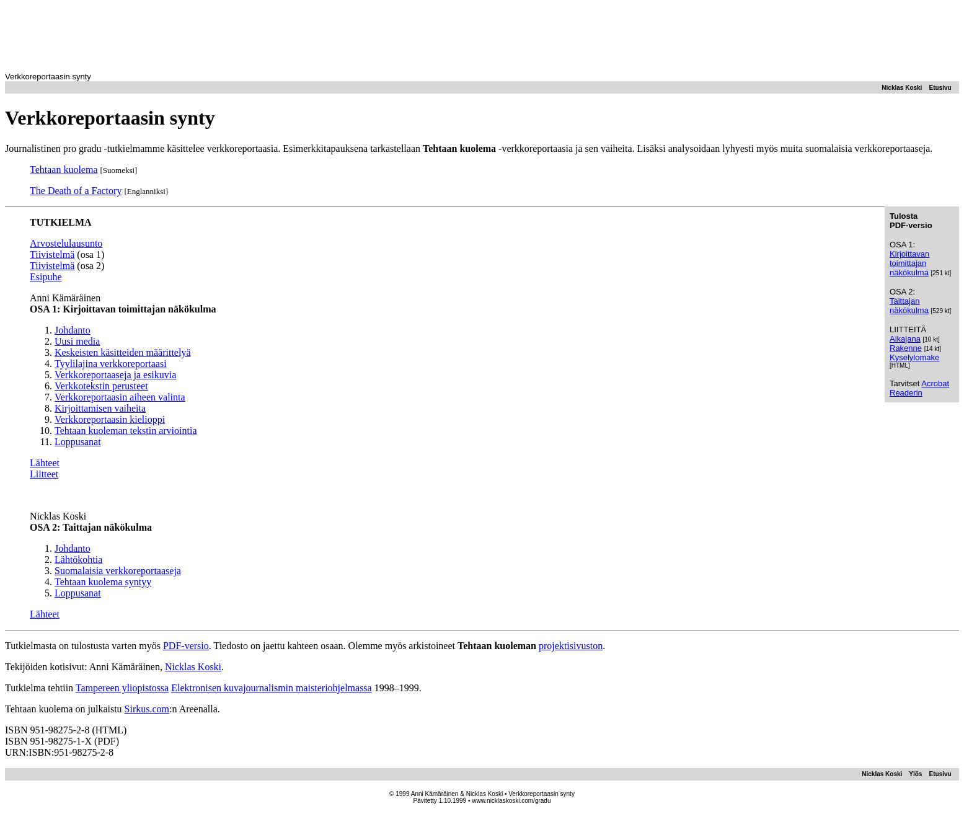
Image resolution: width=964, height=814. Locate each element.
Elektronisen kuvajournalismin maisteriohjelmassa (271, 688)
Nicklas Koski (902, 87)
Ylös (915, 774)
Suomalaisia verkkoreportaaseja (118, 570)
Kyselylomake (914, 357)
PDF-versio (186, 645)
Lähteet (45, 463)
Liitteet (44, 474)
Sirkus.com (147, 709)
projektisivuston (571, 645)
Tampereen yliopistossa (122, 688)
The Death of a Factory (76, 190)
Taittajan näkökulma (909, 305)
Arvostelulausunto (66, 243)
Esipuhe (46, 277)
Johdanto (73, 548)
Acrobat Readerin (919, 388)
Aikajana (905, 338)
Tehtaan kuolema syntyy (103, 582)
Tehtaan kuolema (64, 169)
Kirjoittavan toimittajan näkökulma (909, 263)
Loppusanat (78, 593)
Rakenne (906, 348)
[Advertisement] (482, 33)
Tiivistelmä (52, 254)
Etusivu (940, 87)
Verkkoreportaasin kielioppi (110, 419)
